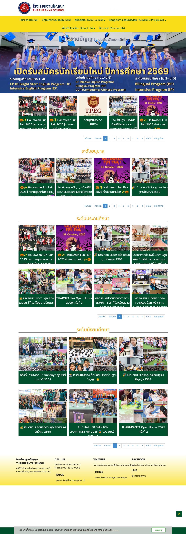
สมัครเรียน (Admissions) (90, 20)
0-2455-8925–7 (72, 464)
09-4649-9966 (71, 468)
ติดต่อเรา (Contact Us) (112, 28)
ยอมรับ (158, 530)
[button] (14, 62)
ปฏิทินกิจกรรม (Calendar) (56, 20)
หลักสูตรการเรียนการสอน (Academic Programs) (137, 20)
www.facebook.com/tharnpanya (149, 465)
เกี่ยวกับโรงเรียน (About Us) (78, 28)
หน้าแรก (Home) (29, 20)
